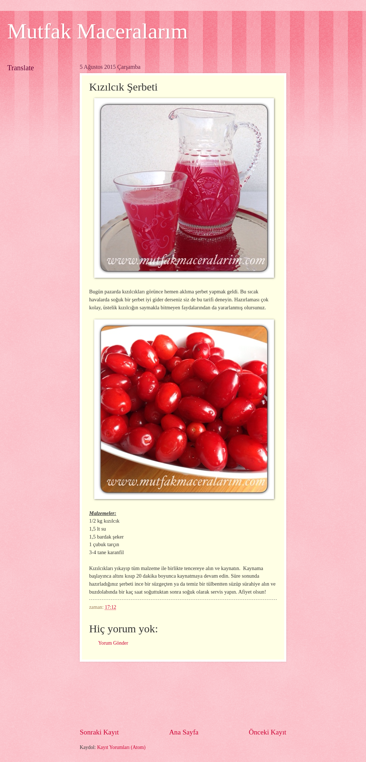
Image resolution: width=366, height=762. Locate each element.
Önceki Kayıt (267, 732)
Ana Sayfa (184, 732)
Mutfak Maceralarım (97, 31)
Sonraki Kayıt (99, 732)
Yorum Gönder (113, 643)
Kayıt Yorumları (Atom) (121, 747)
